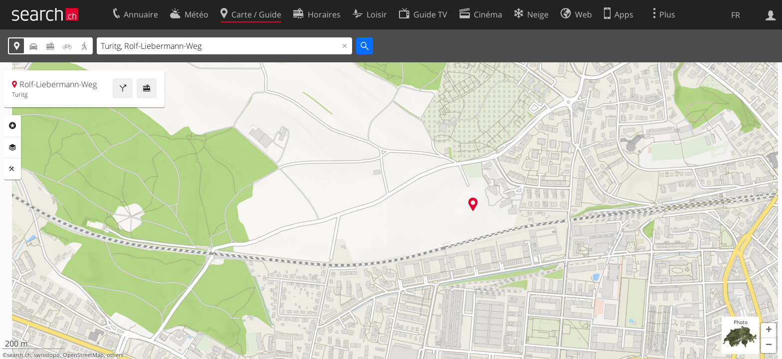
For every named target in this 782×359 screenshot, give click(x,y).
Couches (12, 147)
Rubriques (12, 125)
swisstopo (47, 355)
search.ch (19, 355)
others (115, 355)
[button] (768, 330)
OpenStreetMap (83, 355)
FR (735, 14)
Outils (12, 169)
